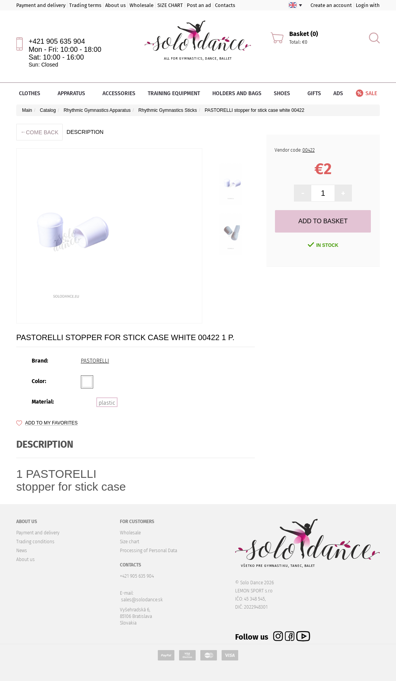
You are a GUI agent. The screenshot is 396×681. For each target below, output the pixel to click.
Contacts (225, 5)
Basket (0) (303, 34)
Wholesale (142, 5)
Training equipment (174, 93)
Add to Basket (323, 221)
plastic (107, 403)
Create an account (331, 5)
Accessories (118, 93)
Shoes (284, 93)
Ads (338, 93)
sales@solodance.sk (142, 599)
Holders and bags (236, 93)
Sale (366, 93)
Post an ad (199, 5)
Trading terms (85, 5)
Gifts (314, 93)
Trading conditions (35, 541)
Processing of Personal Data (148, 550)
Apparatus (74, 93)
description (85, 132)
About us (115, 5)
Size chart (129, 541)
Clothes (32, 93)
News (21, 550)
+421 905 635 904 (57, 41)
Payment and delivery (40, 5)
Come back (39, 132)
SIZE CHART (170, 5)
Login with (368, 5)
